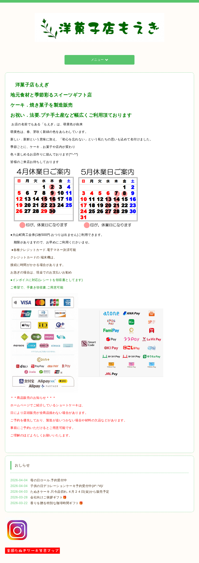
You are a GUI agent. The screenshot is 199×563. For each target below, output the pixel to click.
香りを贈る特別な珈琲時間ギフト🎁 (56, 503)
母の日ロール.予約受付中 (48, 480)
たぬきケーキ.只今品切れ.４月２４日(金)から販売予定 (69, 491)
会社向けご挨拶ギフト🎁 (48, 497)
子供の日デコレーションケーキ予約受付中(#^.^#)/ (66, 486)
